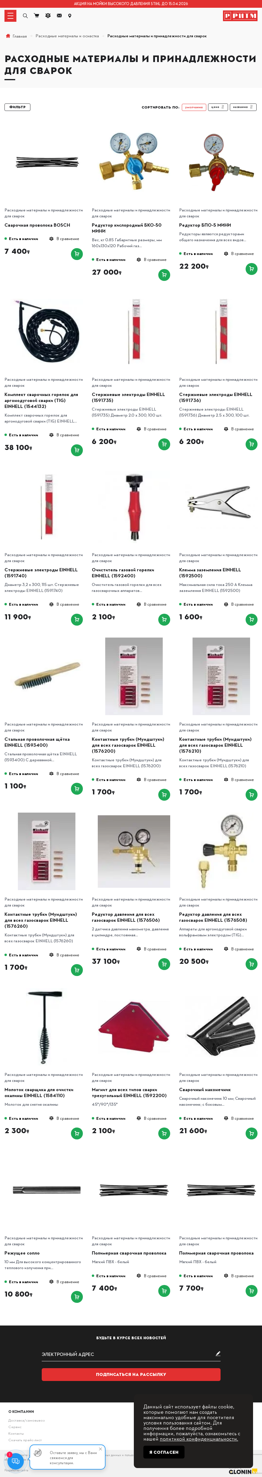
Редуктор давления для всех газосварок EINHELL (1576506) (126, 917)
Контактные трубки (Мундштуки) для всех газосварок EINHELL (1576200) (128, 745)
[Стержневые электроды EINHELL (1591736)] (221, 295)
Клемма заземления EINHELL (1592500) (210, 573)
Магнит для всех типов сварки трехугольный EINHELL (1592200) (129, 1092)
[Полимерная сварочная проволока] (134, 1153)
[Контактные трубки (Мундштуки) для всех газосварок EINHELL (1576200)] (134, 639)
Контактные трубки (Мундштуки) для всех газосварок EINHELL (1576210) (215, 745)
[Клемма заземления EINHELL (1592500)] (221, 470)
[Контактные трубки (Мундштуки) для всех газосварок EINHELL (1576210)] (221, 639)
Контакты (16, 1433)
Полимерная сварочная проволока (129, 1253)
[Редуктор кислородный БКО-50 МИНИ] (134, 125)
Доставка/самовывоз (26, 1420)
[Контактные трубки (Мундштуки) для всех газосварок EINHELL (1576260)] (46, 814)
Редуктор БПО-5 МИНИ (205, 225)
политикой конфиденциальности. (199, 1438)
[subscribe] (131, 1354)
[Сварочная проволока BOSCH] (46, 125)
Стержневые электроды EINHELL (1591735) (128, 397)
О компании (21, 1411)
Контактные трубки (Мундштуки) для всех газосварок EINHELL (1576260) (40, 920)
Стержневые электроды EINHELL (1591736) (215, 397)
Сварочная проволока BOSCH (37, 225)
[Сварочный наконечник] (221, 990)
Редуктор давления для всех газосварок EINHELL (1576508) (213, 917)
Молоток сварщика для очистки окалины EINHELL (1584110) (38, 1092)
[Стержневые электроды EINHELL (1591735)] (134, 295)
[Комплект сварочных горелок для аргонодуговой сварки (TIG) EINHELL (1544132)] (46, 295)
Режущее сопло (22, 1253)
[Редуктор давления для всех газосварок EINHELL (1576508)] (221, 814)
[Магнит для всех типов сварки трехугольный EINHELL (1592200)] (134, 990)
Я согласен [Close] (164, 1452)
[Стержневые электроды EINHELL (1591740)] (46, 470)
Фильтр (17, 107)
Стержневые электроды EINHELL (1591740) (41, 573)
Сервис (14, 1426)
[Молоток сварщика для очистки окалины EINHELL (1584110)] (46, 990)
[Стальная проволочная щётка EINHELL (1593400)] (46, 639)
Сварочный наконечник (205, 1089)
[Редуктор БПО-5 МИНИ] (221, 125)
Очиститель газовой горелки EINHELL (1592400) (123, 573)
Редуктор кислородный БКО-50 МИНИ (127, 228)
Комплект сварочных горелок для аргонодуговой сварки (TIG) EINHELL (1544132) (41, 400)
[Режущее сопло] (46, 1153)
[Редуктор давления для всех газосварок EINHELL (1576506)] (134, 814)
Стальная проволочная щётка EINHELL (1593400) (37, 742)
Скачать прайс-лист (25, 1439)
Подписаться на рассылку (131, 1374)
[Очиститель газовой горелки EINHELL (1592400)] (134, 470)
